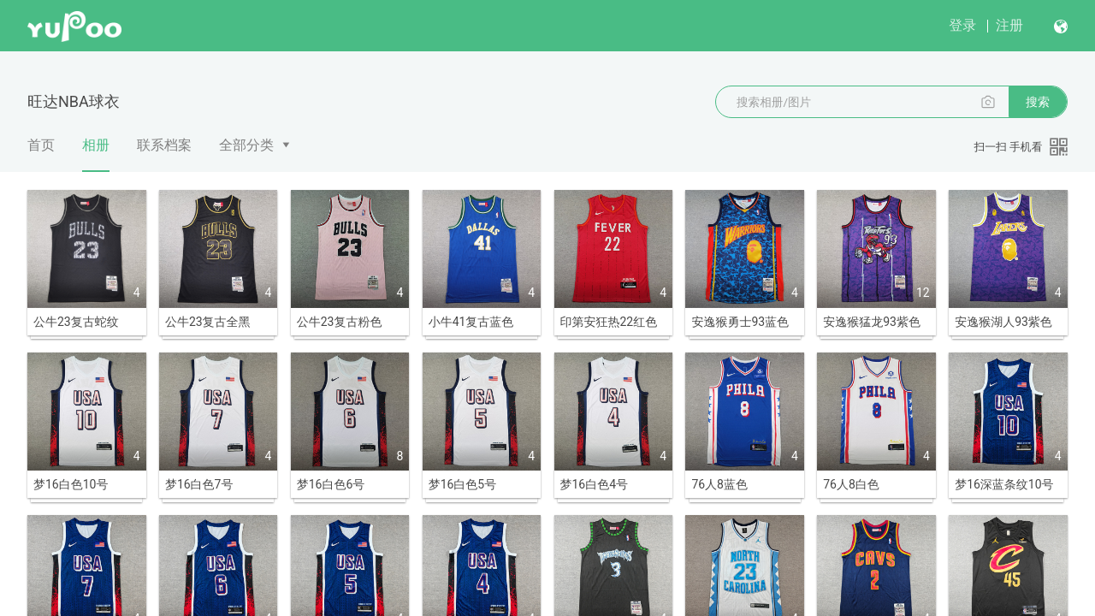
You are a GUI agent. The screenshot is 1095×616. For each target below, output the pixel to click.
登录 (962, 25)
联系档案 (164, 145)
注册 (1009, 25)
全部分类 (246, 145)
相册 (96, 154)
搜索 (1038, 102)
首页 (41, 145)
